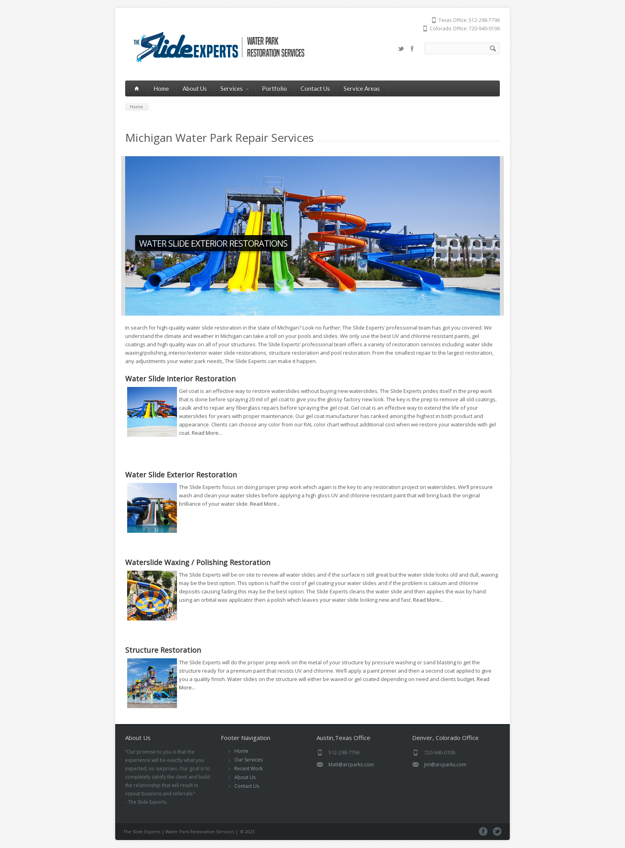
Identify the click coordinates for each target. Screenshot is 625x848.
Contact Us (315, 88)
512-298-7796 (484, 20)
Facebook (412, 48)
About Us (195, 88)
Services (234, 88)
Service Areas (362, 88)
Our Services (248, 759)
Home (161, 88)
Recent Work (248, 768)
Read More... (207, 432)
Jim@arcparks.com (445, 764)
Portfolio (274, 88)
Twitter (401, 48)
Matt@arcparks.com (351, 764)
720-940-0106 (484, 28)
